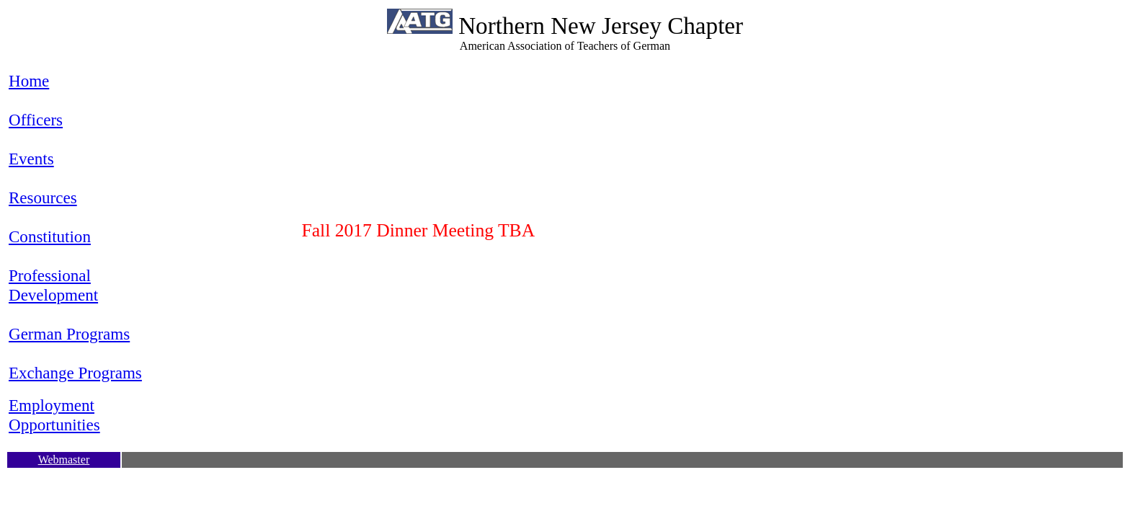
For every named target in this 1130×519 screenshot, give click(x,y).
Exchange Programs (75, 372)
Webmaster (64, 459)
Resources (43, 197)
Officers (36, 119)
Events (31, 158)
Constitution (50, 236)
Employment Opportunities (54, 415)
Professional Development (53, 285)
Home (29, 80)
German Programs (69, 333)
